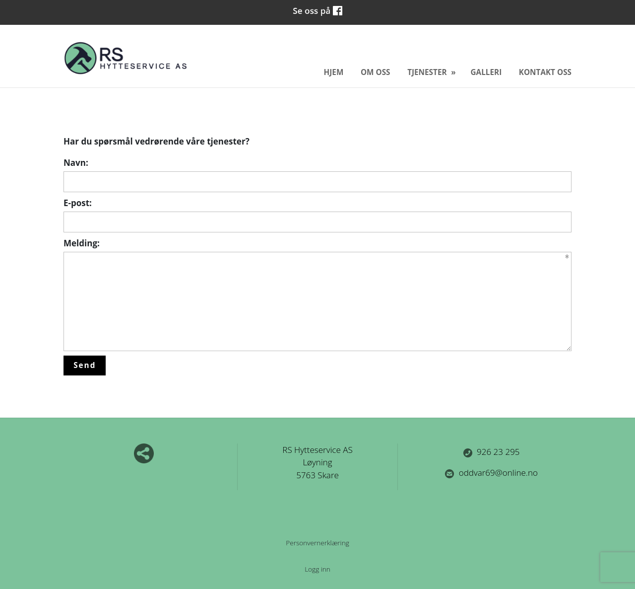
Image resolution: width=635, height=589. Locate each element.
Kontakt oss (545, 72)
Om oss (375, 72)
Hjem (334, 72)
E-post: (78, 203)
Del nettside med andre (144, 453)
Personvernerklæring (317, 542)
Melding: (82, 243)
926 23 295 (491, 451)
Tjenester (427, 72)
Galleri (486, 72)
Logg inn (317, 569)
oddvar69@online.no (491, 472)
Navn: (76, 162)
